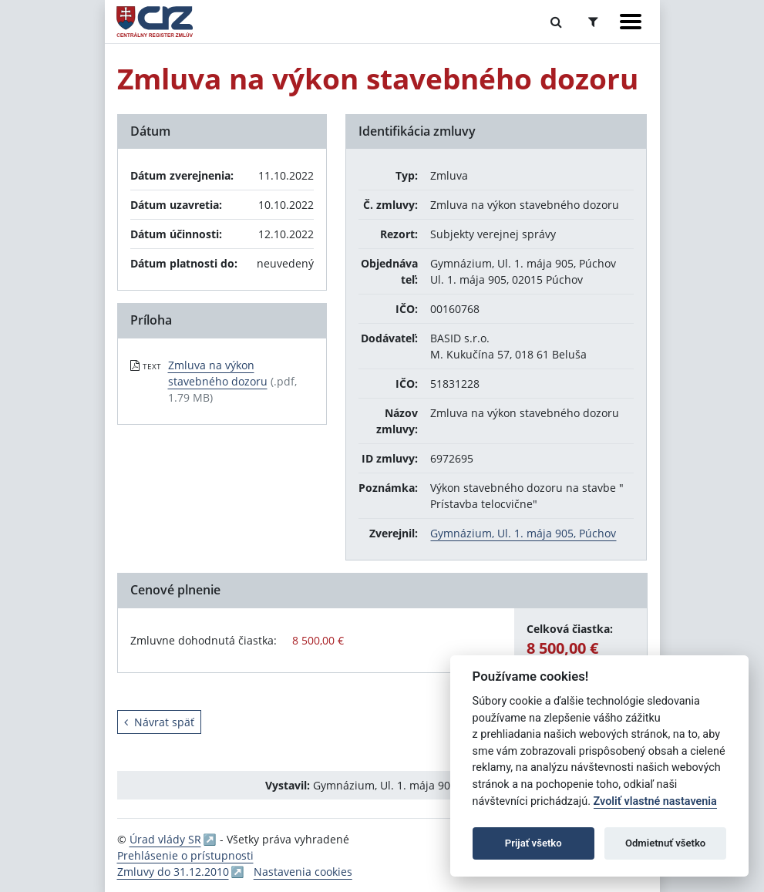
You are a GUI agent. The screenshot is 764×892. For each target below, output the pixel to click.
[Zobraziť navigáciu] (630, 21)
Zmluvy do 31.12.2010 (173, 871)
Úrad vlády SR (165, 839)
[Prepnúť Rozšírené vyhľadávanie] (593, 21)
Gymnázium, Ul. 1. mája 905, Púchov (523, 533)
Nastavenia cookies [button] (303, 871)
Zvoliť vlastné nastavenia (655, 801)
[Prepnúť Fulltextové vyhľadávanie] (556, 21)
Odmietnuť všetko (665, 843)
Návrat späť (159, 722)
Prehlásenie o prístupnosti (185, 855)
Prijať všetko (533, 843)
